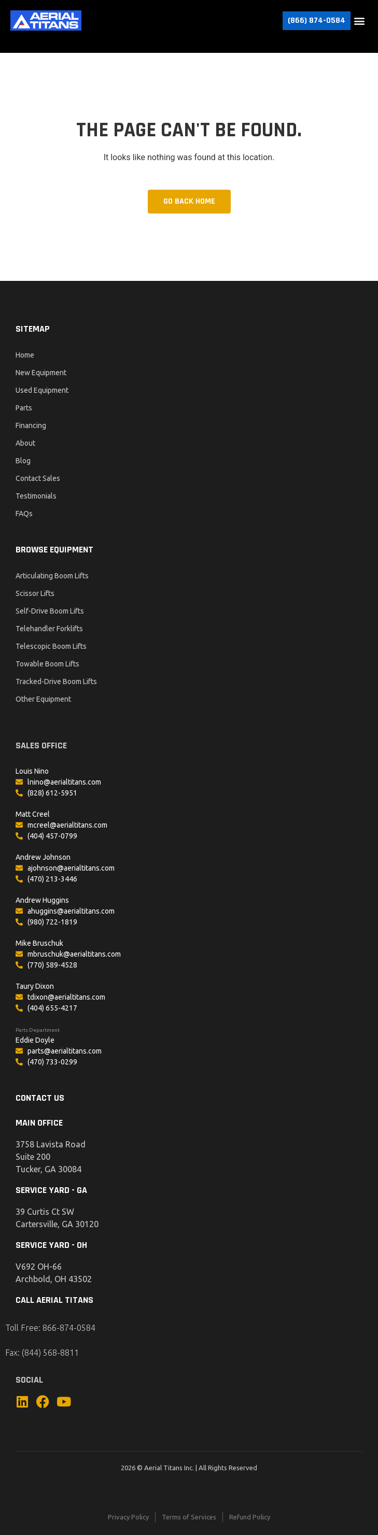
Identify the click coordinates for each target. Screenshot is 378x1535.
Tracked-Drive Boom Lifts (56, 681)
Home (25, 355)
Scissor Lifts (35, 593)
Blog (23, 461)
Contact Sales (38, 478)
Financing (31, 425)
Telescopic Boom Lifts (51, 646)
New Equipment (41, 372)
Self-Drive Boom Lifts (50, 611)
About (25, 443)
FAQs (24, 513)
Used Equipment (42, 390)
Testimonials (36, 496)
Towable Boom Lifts (47, 664)
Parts (24, 408)
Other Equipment (43, 699)
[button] (359, 20)
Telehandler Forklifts (49, 628)
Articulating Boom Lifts (52, 576)
